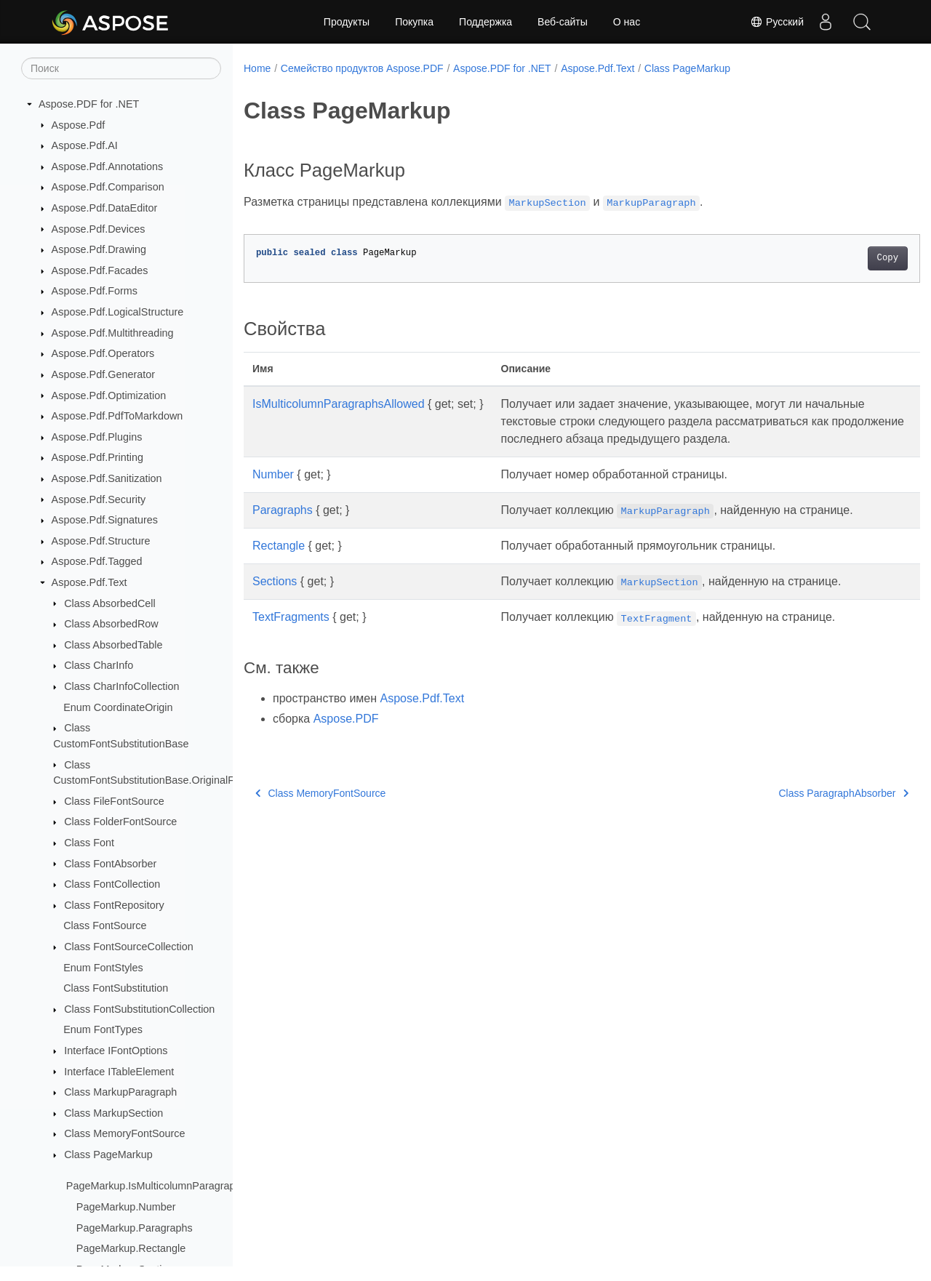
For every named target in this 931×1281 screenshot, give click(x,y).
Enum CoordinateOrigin (117, 707)
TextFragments (290, 634)
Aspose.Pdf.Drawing (99, 249)
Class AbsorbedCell (110, 603)
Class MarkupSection (113, 1113)
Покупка (414, 22)
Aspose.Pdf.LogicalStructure (118, 312)
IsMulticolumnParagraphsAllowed (338, 404)
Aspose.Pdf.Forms (94, 291)
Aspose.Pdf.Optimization (109, 395)
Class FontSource (104, 925)
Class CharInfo (98, 665)
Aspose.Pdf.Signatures (105, 520)
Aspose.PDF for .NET (89, 104)
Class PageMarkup (108, 1154)
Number (273, 492)
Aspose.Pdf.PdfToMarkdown (117, 416)
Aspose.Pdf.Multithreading (113, 333)
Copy (840, 258)
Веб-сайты (563, 22)
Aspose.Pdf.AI (85, 145)
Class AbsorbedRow (111, 624)
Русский (777, 21)
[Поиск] (121, 68)
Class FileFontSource (114, 801)
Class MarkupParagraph (120, 1092)
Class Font (89, 842)
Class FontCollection (112, 884)
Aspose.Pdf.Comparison (108, 187)
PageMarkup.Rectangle (130, 1248)
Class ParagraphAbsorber (797, 810)
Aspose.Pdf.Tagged (97, 561)
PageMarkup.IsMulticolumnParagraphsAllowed (174, 1186)
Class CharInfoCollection (121, 686)
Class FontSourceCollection (128, 946)
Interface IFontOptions (115, 1050)
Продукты (346, 22)
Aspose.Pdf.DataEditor (105, 208)
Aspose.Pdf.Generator (103, 374)
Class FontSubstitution (115, 988)
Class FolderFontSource (120, 821)
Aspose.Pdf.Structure (101, 541)
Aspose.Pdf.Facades (100, 270)
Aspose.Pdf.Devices (98, 229)
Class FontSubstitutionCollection (139, 1009)
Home (257, 68)
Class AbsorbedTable (113, 645)
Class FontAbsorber (110, 864)
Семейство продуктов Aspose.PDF (362, 68)
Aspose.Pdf (78, 125)
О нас (626, 22)
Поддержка (485, 22)
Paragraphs (282, 527)
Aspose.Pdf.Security (99, 499)
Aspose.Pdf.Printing (97, 457)
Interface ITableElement (119, 1071)
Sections (274, 599)
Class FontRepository (114, 905)
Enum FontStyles (103, 967)
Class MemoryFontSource (124, 1133)
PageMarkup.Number (126, 1207)
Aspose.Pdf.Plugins (97, 437)
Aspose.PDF (346, 736)
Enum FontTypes (103, 1029)
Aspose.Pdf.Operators (103, 353)
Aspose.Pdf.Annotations (108, 166)
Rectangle (278, 563)
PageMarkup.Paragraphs (134, 1228)
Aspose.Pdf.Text (89, 582)
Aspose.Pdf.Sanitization (107, 478)
